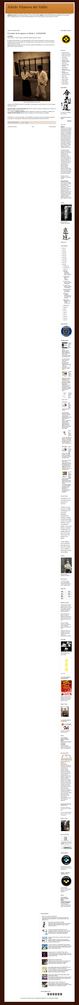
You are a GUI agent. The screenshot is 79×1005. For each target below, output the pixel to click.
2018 (63, 251)
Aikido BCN (64, 76)
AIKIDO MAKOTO (65, 52)
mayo (64, 312)
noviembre (65, 267)
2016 (63, 255)
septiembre (65, 305)
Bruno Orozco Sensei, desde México (66, 461)
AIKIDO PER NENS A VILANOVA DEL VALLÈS (67, 290)
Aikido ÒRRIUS (65, 83)
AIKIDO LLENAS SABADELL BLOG (65, 61)
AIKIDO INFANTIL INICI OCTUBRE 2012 (56, 982)
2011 (63, 264)
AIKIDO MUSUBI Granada (65, 65)
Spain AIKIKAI (65, 67)
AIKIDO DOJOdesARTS (65, 72)
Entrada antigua (52, 126)
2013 (63, 260)
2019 (63, 250)
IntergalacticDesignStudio (40, 998)
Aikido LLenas (65, 77)
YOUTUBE (64, 57)
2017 (63, 253)
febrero (64, 318)
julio (64, 309)
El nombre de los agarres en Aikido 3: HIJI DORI (67, 282)
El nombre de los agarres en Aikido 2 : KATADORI (67, 286)
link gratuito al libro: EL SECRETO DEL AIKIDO (58, 952)
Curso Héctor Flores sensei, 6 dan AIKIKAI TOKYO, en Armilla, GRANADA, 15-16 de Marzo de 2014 (59, 968)
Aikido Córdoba (65, 79)
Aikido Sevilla (64, 80)
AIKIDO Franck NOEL (66, 54)
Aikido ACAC (64, 63)
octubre (65, 269)
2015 (63, 257)
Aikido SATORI (65, 82)
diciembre (65, 266)
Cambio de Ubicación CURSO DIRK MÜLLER (57, 929)
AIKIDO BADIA (65, 59)
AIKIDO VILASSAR (66, 74)
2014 (63, 259)
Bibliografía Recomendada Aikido (55, 959)
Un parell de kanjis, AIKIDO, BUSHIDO (56, 922)
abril (64, 314)
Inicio (33, 126)
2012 (63, 262)
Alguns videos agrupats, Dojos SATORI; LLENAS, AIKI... (67, 301)
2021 (63, 248)
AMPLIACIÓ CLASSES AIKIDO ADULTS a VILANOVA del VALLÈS (67, 296)
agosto (64, 307)
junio (64, 310)
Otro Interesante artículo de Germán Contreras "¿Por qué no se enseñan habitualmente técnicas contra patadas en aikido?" (66, 416)
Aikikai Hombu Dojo (66, 55)
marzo (64, 316)
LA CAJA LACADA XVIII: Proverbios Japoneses (65, 360)
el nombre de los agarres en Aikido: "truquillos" (66, 278)
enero (64, 319)
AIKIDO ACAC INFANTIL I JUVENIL (66, 70)
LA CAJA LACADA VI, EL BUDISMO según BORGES (59, 944)
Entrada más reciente (12, 126)
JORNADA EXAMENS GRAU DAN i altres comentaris (67, 273)
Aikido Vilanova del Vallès (27, 7)
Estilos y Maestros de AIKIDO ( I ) (69, 433)
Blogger (56, 998)
